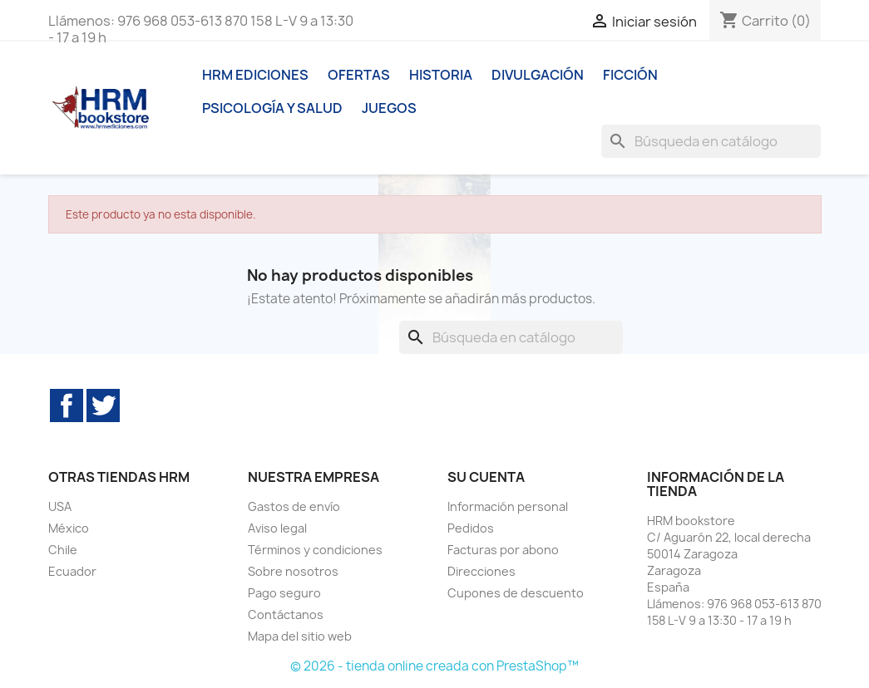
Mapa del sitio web (300, 636)
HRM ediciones (255, 75)
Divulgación (537, 75)
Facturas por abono (503, 550)
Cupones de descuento (515, 593)
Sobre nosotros (293, 571)
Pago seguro (284, 593)
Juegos (389, 108)
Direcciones (481, 571)
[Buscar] (711, 141)
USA (60, 506)
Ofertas (359, 75)
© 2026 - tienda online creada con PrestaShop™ (434, 666)
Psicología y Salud (272, 108)
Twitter (103, 405)
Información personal (507, 506)
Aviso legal (277, 528)
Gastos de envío (294, 506)
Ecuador (72, 571)
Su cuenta (486, 477)
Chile (62, 550)
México (68, 528)
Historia (440, 75)
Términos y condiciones (315, 550)
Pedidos (470, 528)
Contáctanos (285, 614)
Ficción (630, 75)
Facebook (66, 405)
